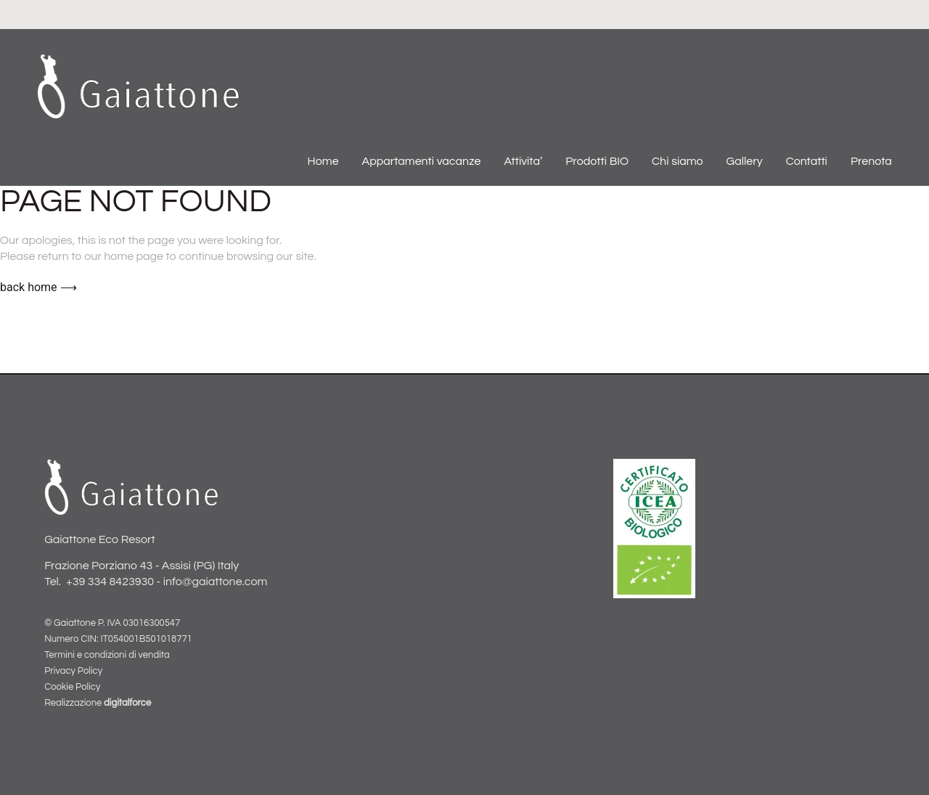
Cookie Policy (72, 687)
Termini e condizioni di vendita (106, 655)
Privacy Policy (73, 671)
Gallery (745, 161)
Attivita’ (523, 161)
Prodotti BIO (597, 161)
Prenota (871, 161)
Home (323, 161)
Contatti (806, 161)
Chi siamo (677, 161)
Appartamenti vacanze (421, 161)
